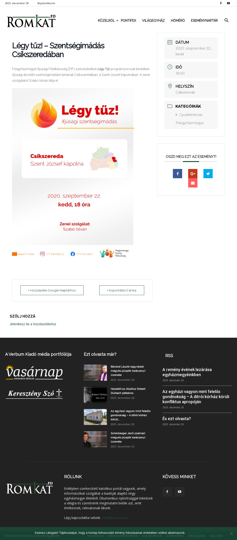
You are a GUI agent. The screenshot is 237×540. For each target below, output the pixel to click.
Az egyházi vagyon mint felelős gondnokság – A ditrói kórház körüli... (130, 415)
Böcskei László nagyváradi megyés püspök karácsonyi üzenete (128, 371)
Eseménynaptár (204, 20)
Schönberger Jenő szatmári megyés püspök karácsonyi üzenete (128, 437)
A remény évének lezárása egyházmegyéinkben (187, 372)
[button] (226, 20)
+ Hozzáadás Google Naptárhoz (52, 290)
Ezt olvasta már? (100, 354)
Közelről (108, 20)
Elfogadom (195, 532)
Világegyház (153, 20)
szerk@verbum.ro (115, 517)
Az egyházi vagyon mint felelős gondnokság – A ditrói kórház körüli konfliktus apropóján (195, 396)
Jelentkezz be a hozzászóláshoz (33, 324)
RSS (169, 355)
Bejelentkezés (46, 3)
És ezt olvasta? (176, 418)
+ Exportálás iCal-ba (121, 290)
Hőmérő (178, 20)
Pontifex (128, 20)
